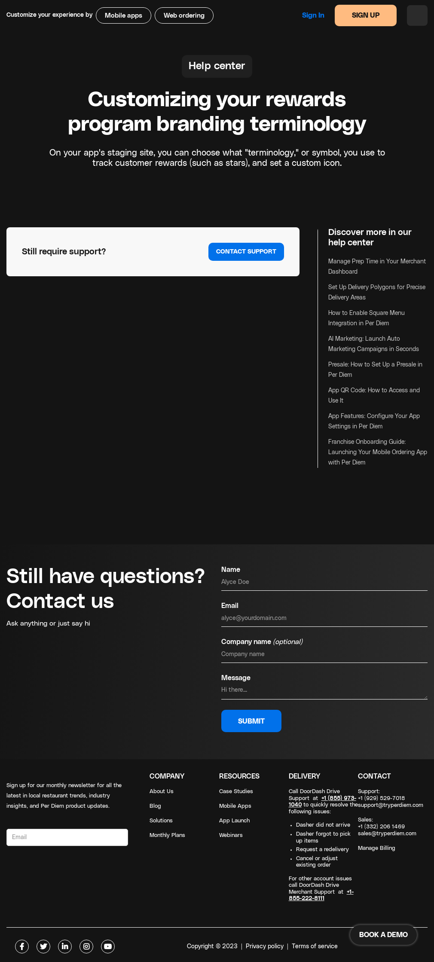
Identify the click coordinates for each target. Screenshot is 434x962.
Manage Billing (376, 848)
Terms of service (315, 947)
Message (236, 678)
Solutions (161, 821)
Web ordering (184, 15)
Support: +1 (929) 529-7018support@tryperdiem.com (390, 798)
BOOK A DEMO (383, 934)
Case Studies (236, 791)
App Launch (234, 821)
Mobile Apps (235, 806)
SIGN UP (366, 15)
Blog (155, 806)
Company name (262, 641)
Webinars (231, 835)
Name (230, 569)
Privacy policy (265, 947)
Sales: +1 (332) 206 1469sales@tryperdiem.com (387, 827)
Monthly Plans (167, 835)
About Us (162, 791)
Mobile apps (123, 15)
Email (229, 605)
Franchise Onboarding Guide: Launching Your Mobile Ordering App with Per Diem (377, 452)
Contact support (246, 252)
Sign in (313, 15)
